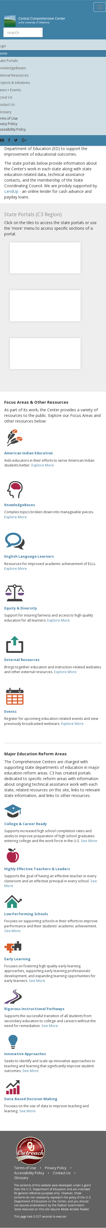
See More (89, 840)
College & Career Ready (25, 823)
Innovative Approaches (25, 1053)
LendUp (11, 191)
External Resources (22, 659)
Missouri (45, 346)
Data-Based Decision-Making (30, 1099)
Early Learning (17, 959)
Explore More (42, 465)
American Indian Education (28, 453)
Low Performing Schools (26, 914)
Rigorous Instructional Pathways (34, 1008)
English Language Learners (29, 556)
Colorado (45, 250)
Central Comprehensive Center (43, 21)
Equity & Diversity (20, 608)
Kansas (45, 298)
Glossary (21, 1177)
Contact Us (61, 1173)
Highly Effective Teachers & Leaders (37, 869)
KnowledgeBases (19, 505)
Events (10, 711)
